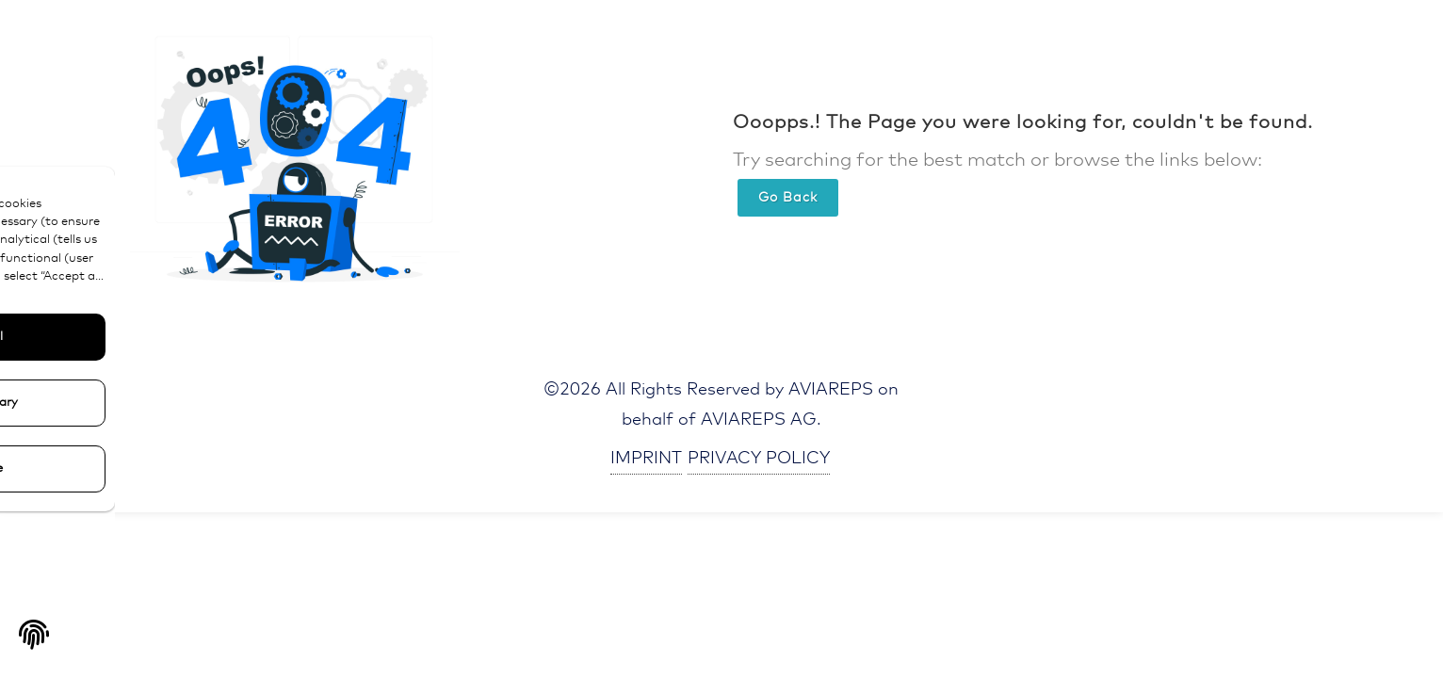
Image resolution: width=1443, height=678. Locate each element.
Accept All (141, 337)
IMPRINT (646, 458)
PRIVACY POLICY (759, 458)
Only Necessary (141, 402)
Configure (141, 468)
